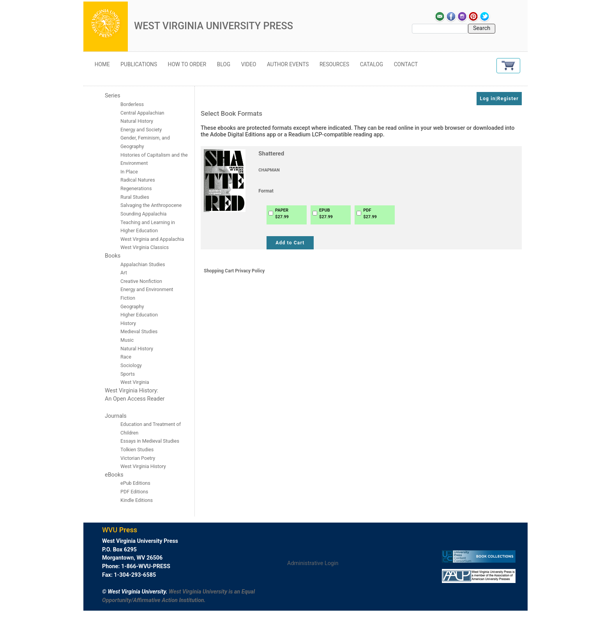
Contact (406, 64)
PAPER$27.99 (282, 213)
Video (248, 64)
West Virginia (134, 382)
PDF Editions (134, 492)
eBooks (114, 475)
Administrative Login (312, 563)
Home (102, 64)
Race (125, 357)
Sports (127, 374)
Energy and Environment (146, 289)
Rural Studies (134, 197)
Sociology (131, 365)
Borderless (132, 104)
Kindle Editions (136, 500)
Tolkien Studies (137, 449)
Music (127, 340)
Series (112, 95)
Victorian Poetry (137, 458)
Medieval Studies (138, 331)
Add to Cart (289, 243)
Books (112, 256)
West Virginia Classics (144, 247)
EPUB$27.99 (326, 213)
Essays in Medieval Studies (149, 441)
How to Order (187, 64)
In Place (129, 172)
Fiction (127, 298)
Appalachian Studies (143, 264)
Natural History (136, 349)
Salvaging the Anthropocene (151, 205)
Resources (334, 64)
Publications (138, 64)
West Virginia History (143, 466)
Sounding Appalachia (143, 214)
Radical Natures (137, 180)
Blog (223, 64)
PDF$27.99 (370, 213)
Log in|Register (499, 98)
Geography (132, 306)
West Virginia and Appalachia (152, 239)
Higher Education (139, 315)
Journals (116, 416)
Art (123, 273)
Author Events (288, 64)
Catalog (371, 64)
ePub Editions (135, 483)
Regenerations (136, 188)
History (128, 323)
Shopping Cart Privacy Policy (234, 271)
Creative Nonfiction (141, 281)
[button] (508, 65)
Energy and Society (141, 129)
